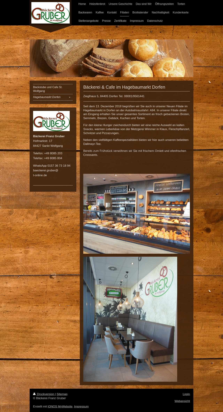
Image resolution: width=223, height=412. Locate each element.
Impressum (81, 406)
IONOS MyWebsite (60, 406)
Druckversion (44, 394)
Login (186, 394)
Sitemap (62, 394)
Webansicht (182, 401)
